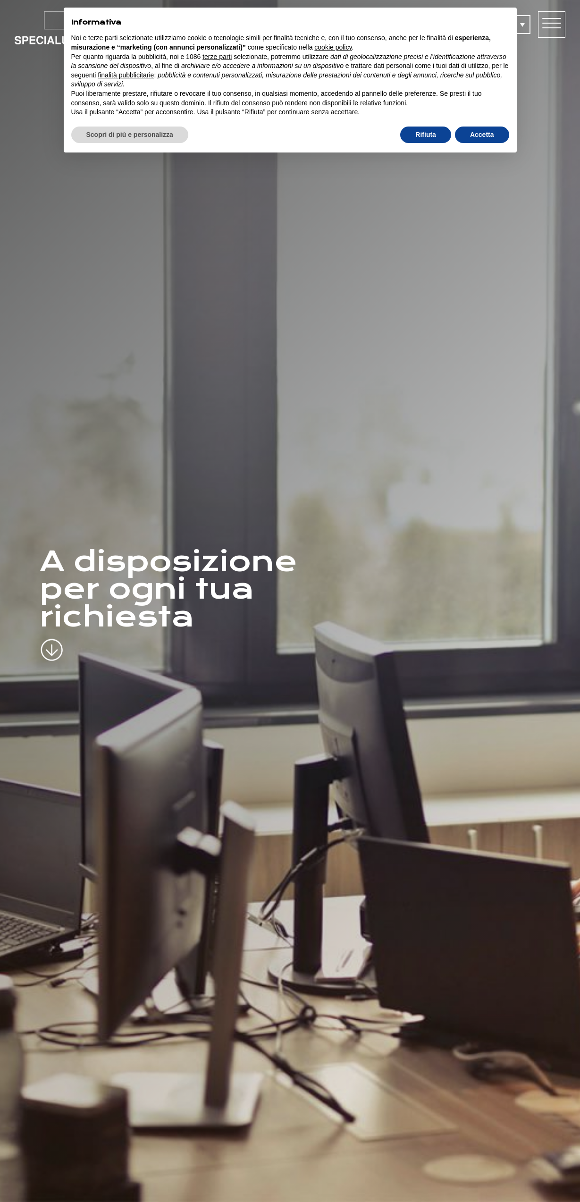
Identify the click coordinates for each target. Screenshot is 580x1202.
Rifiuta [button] (425, 134)
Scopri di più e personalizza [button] (129, 134)
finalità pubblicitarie (126, 75)
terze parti (217, 56)
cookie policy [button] (333, 47)
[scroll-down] (52, 642)
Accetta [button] (482, 134)
